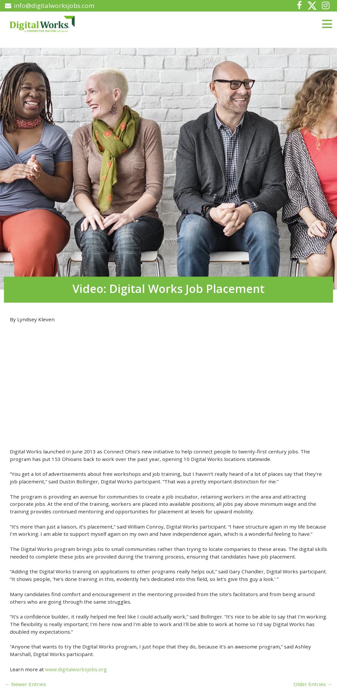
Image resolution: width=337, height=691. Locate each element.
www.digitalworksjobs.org (76, 669)
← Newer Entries (25, 684)
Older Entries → (313, 684)
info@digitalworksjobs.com (49, 5)
